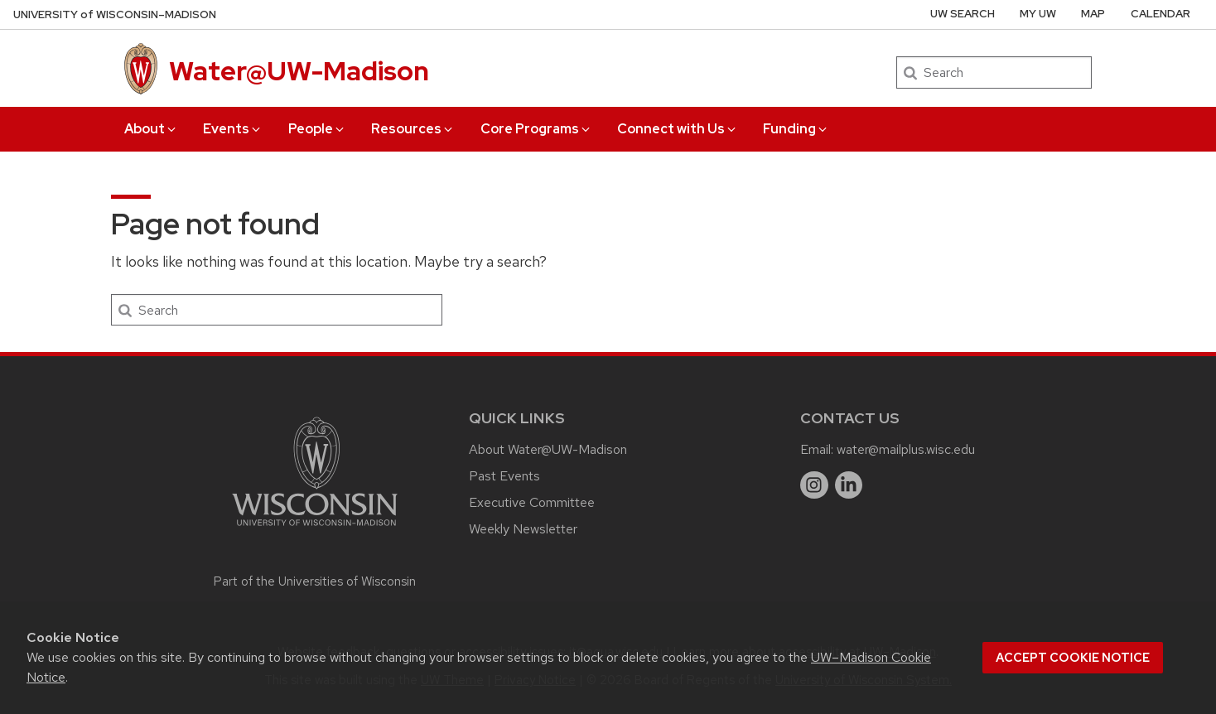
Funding (796, 128)
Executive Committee (532, 502)
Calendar (1160, 14)
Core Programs (536, 128)
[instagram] (814, 485)
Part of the (315, 581)
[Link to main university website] (315, 529)
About (151, 128)
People (317, 128)
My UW (1038, 14)
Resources (413, 128)
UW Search (962, 14)
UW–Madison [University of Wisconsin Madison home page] (114, 14)
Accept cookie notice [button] (1073, 657)
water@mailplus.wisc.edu (906, 449)
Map (1093, 14)
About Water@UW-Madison (548, 449)
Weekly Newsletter (523, 529)
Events (233, 128)
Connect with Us (677, 128)
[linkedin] (849, 485)
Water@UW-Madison (299, 71)
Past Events (504, 476)
